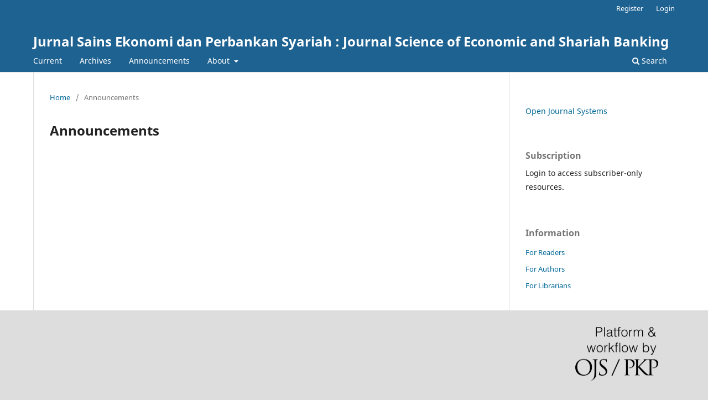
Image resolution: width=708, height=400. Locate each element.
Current (47, 60)
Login (665, 8)
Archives (95, 60)
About (219, 60)
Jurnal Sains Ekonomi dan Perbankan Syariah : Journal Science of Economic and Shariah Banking (351, 41)
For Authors (545, 269)
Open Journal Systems (566, 111)
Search (649, 60)
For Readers (545, 252)
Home (60, 97)
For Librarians (548, 285)
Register (629, 8)
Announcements (159, 60)
